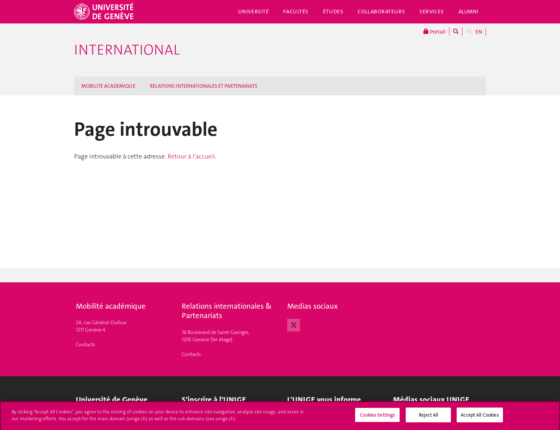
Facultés (296, 11)
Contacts (85, 344)
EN (478, 31)
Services (431, 11)
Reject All (428, 417)
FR (469, 31)
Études (333, 11)
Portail (434, 31)
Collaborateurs (381, 11)
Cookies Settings (377, 417)
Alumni (468, 11)
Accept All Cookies (480, 417)
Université (253, 11)
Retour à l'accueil (191, 156)
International (127, 49)
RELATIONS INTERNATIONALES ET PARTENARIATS (203, 86)
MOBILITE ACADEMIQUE (108, 86)
